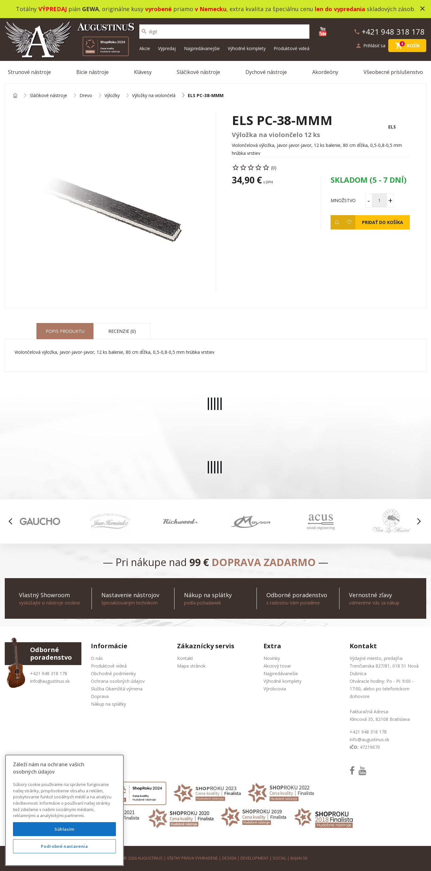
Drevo (85, 95)
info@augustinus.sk (50, 681)
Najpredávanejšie (202, 48)
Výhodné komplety (247, 48)
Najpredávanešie (280, 673)
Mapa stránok (191, 666)
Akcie (144, 48)
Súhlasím (64, 829)
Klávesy (143, 72)
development (254, 858)
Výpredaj (167, 48)
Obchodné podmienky (113, 673)
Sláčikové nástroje (198, 72)
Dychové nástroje (266, 72)
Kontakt (185, 658)
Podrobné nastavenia (64, 846)
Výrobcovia (274, 689)
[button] (12, 521)
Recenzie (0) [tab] (122, 331)
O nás (97, 658)
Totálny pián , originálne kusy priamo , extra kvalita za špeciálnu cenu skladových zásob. (215, 9)
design (229, 858)
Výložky (112, 95)
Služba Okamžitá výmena (117, 689)
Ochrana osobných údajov (118, 681)
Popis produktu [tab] (65, 331)
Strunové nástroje (29, 72)
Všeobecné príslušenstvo (393, 72)
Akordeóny (325, 72)
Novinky (271, 658)
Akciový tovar (277, 666)
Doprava (100, 696)
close (422, 8)
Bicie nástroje (92, 72)
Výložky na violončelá (153, 95)
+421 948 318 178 (48, 673)
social (279, 858)
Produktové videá (291, 48)
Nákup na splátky (108, 704)
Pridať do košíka (382, 222)
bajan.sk (298, 858)
